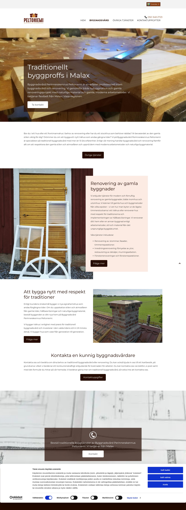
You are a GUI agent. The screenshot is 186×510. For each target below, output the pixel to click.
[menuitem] (83, 20)
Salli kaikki (165, 477)
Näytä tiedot (132, 505)
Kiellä (165, 492)
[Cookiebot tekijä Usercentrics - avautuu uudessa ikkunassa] (16, 505)
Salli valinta (165, 485)
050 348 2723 (155, 17)
